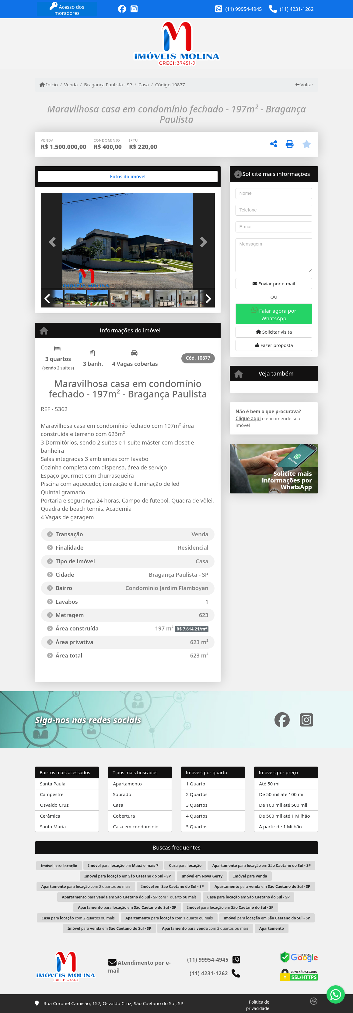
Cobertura (124, 816)
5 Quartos (197, 826)
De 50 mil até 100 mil (281, 794)
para (59, 865)
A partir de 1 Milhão (280, 826)
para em (123, 865)
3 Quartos (197, 805)
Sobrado (122, 794)
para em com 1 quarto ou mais (129, 897)
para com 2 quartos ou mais (85, 886)
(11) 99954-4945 (243, 9)
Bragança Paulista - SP (108, 84)
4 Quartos (197, 816)
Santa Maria (53, 826)
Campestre (52, 794)
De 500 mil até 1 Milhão (284, 816)
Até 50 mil (270, 784)
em (202, 876)
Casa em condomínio (136, 826)
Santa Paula (52, 784)
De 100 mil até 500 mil (283, 805)
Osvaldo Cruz (54, 805)
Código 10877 (170, 84)
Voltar (304, 84)
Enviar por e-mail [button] (274, 283)
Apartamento (127, 784)
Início (49, 84)
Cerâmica (50, 816)
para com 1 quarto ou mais (169, 918)
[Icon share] (122, 9)
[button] (54, 242)
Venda (71, 84)
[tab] (60, 176)
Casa (143, 84)
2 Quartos (197, 794)
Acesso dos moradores (67, 9)
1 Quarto (195, 784)
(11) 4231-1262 (297, 9)
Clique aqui (248, 418)
